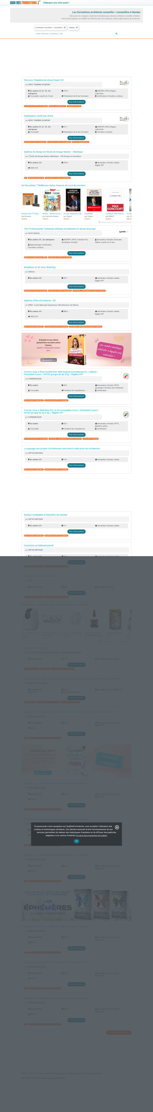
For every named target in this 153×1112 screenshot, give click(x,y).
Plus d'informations (76, 102)
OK (76, 841)
